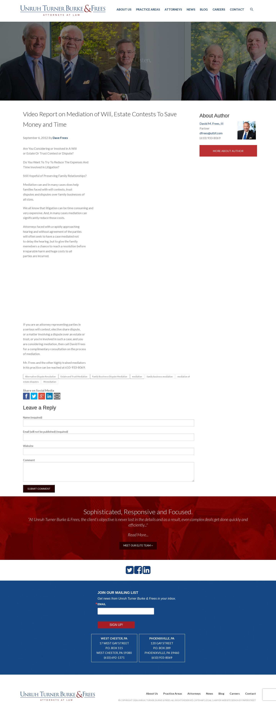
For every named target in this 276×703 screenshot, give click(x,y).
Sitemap (199, 689)
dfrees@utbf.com (211, 133)
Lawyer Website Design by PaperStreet (234, 689)
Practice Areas (148, 9)
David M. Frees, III (211, 123)
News (191, 9)
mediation (137, 376)
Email (102, 604)
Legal (208, 689)
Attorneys (173, 9)
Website (28, 445)
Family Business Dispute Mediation (109, 376)
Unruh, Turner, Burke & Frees (63, 10)
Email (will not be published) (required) (45, 431)
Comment (29, 460)
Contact (237, 9)
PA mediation (50, 381)
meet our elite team (138, 545)
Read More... (138, 534)
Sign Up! (166, 610)
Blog (204, 9)
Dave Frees (60, 137)
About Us (124, 9)
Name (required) (32, 417)
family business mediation (160, 376)
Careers (219, 9)
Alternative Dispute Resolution (40, 376)
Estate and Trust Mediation (74, 376)
